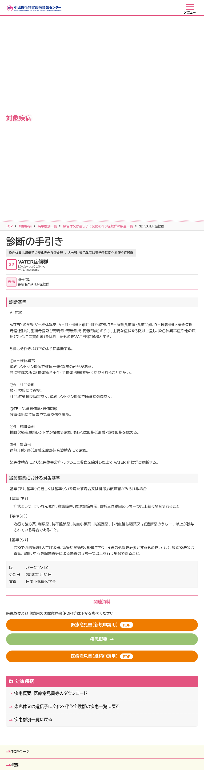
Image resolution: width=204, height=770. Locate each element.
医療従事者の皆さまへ (29, 686)
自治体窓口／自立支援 (30, 606)
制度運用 (18, 633)
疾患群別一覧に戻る (33, 521)
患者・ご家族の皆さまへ (30, 646)
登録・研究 (19, 619)
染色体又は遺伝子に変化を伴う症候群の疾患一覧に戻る (67, 507)
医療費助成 (20, 593)
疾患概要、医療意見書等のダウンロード (50, 494)
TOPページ (20, 553)
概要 (15, 566)
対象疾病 (25, 27)
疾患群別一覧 (47, 27)
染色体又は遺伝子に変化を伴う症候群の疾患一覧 (98, 27)
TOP (9, 27)
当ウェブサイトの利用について (133, 753)
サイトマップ (56, 753)
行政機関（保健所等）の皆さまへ (37, 673)
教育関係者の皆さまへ (29, 659)
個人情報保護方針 (87, 753)
